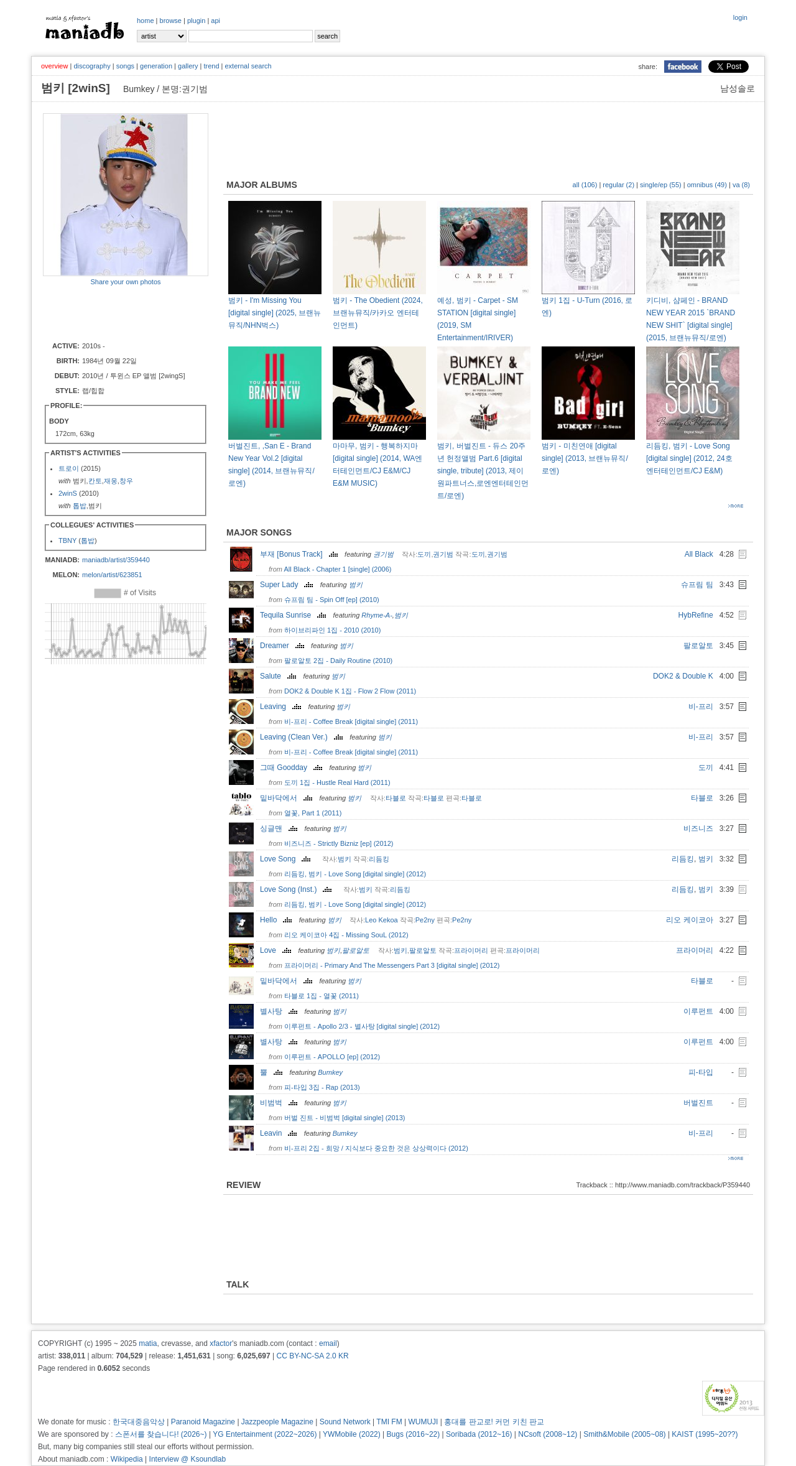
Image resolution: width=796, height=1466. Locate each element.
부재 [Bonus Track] (300, 554)
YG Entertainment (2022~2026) (265, 1434)
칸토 (95, 481)
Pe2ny (425, 920)
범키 (356, 584)
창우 (126, 481)
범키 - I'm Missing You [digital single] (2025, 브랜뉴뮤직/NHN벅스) (274, 313)
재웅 (111, 481)
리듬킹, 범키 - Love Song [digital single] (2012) (355, 874)
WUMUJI (423, 1421)
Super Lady (288, 584)
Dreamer (283, 645)
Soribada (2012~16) (479, 1434)
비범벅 (280, 1102)
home (145, 20)
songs (125, 66)
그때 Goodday (292, 767)
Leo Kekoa (381, 920)
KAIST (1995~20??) (705, 1434)
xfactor (221, 1343)
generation (156, 66)
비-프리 (700, 706)
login (740, 17)
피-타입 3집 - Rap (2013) (322, 1087)
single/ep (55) (661, 184)
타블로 (396, 798)
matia (148, 1343)
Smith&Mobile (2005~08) (624, 1434)
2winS (67, 493)
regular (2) (618, 184)
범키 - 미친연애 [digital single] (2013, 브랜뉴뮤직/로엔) (585, 458)
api (215, 20)
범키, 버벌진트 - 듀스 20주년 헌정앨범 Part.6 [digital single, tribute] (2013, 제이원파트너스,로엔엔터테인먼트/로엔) (483, 471)
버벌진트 (698, 1102)
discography (91, 66)
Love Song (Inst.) (297, 889)
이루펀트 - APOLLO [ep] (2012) (332, 1056)
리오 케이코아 (689, 920)
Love (277, 950)
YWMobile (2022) (352, 1434)
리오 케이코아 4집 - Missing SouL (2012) (346, 935)
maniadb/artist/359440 (116, 560)
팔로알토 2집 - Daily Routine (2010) (338, 660)
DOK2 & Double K (683, 676)
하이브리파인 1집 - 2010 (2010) (332, 630)
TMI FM (389, 1421)
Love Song (286, 859)
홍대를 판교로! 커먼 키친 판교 (494, 1421)
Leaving (282, 706)
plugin (196, 20)
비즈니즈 (698, 828)
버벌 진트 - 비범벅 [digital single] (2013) (344, 1117)
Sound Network (345, 1421)
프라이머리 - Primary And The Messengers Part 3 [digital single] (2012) (391, 965)
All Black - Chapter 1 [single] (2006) (337, 569)
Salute (279, 676)
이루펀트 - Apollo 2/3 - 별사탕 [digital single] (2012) (362, 1026)
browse (171, 20)
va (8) (741, 184)
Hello (277, 920)
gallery (188, 66)
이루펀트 (698, 1011)
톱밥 (79, 505)
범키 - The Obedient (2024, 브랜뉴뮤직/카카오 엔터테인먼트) (378, 313)
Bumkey (330, 1072)
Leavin (280, 1133)
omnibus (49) (707, 184)
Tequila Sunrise (294, 615)
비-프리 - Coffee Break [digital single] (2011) (351, 721)
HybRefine (695, 615)
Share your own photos (125, 281)
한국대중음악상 (139, 1421)
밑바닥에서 (287, 798)
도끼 (424, 554)
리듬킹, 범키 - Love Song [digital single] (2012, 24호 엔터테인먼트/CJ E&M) (689, 458)
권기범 (383, 554)
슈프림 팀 (697, 584)
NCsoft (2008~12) (547, 1434)
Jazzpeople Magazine (277, 1421)
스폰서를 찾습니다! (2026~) (161, 1434)
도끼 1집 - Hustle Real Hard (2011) (337, 782)
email (328, 1343)
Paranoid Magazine (203, 1421)
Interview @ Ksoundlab (187, 1459)
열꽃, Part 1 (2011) (312, 813)
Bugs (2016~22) (413, 1434)
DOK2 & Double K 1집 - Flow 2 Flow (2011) (350, 691)
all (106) (585, 184)
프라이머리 (471, 950)
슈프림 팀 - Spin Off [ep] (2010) (331, 599)
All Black (699, 554)
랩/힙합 (93, 390)
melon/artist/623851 (112, 574)
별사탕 (280, 1011)
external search (247, 66)
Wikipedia (127, 1459)
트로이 (69, 468)
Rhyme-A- (376, 615)
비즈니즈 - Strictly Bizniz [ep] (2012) (338, 843)
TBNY (67, 540)
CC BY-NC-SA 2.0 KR (312, 1356)
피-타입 (700, 1072)
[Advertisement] (115, 313)
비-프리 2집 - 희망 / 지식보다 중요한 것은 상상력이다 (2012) (376, 1148)
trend (211, 66)
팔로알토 (698, 645)
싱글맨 (280, 828)
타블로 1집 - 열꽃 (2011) (321, 996)
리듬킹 (379, 859)
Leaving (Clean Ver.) (303, 737)
